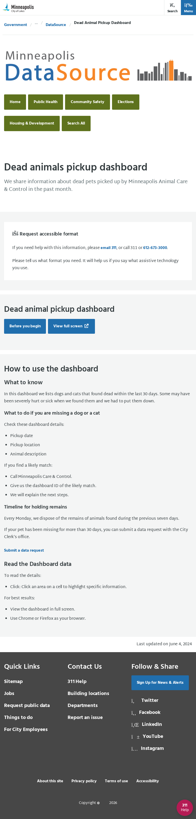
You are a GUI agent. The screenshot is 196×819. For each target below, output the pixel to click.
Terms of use (116, 781)
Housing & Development (32, 123)
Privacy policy (84, 781)
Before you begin (25, 326)
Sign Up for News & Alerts (160, 682)
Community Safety (87, 102)
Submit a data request (24, 550)
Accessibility (147, 781)
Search (172, 8)
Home (15, 102)
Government (15, 25)
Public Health (45, 102)
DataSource (56, 25)
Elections (126, 102)
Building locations (88, 694)
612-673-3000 (155, 248)
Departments (82, 706)
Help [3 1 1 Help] (77, 682)
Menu (188, 8)
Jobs (9, 694)
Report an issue (85, 718)
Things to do (18, 718)
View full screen (68, 326)
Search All (76, 123)
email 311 (108, 248)
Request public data (27, 706)
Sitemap (13, 682)
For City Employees (26, 730)
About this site (50, 781)
